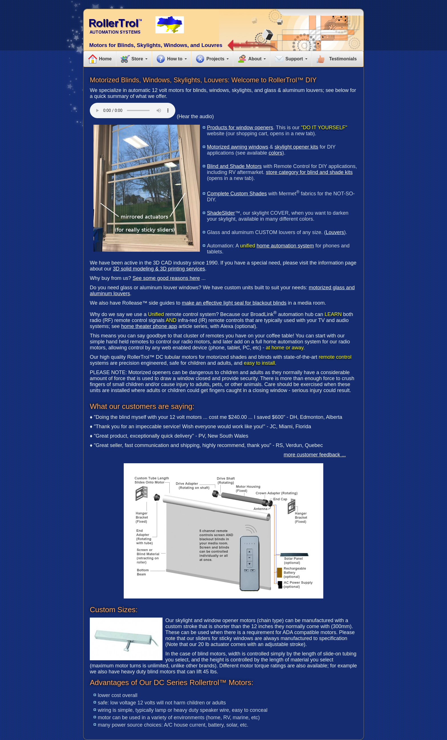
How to (174, 58)
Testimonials (343, 58)
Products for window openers (240, 127)
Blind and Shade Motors (234, 166)
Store (137, 58)
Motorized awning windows (237, 147)
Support (294, 58)
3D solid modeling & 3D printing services (159, 269)
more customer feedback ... (315, 455)
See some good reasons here (166, 278)
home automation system (285, 246)
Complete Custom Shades (237, 193)
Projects (215, 58)
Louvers (335, 232)
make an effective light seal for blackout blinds (234, 303)
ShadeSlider (221, 213)
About (254, 58)
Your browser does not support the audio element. (132, 110)
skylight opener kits (296, 147)
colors (275, 153)
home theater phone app (149, 326)
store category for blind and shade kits (309, 172)
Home (105, 58)
